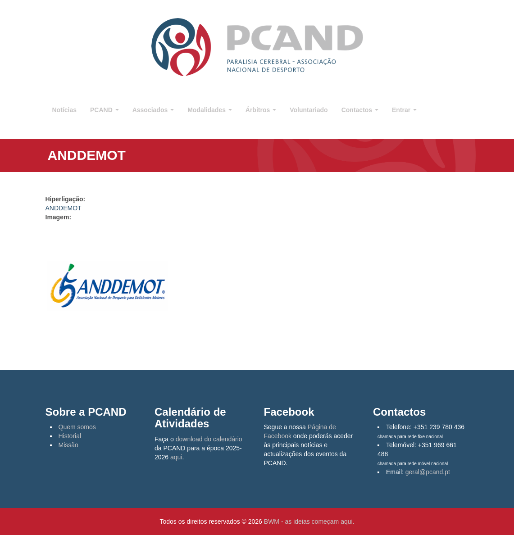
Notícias (64, 109)
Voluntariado (309, 109)
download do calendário (209, 439)
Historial (70, 436)
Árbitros (261, 109)
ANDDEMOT (63, 208)
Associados (153, 109)
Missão (68, 445)
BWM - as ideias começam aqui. (309, 521)
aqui (176, 457)
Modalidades (209, 109)
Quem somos (77, 427)
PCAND (104, 109)
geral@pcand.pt (427, 472)
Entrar (404, 109)
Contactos (359, 109)
